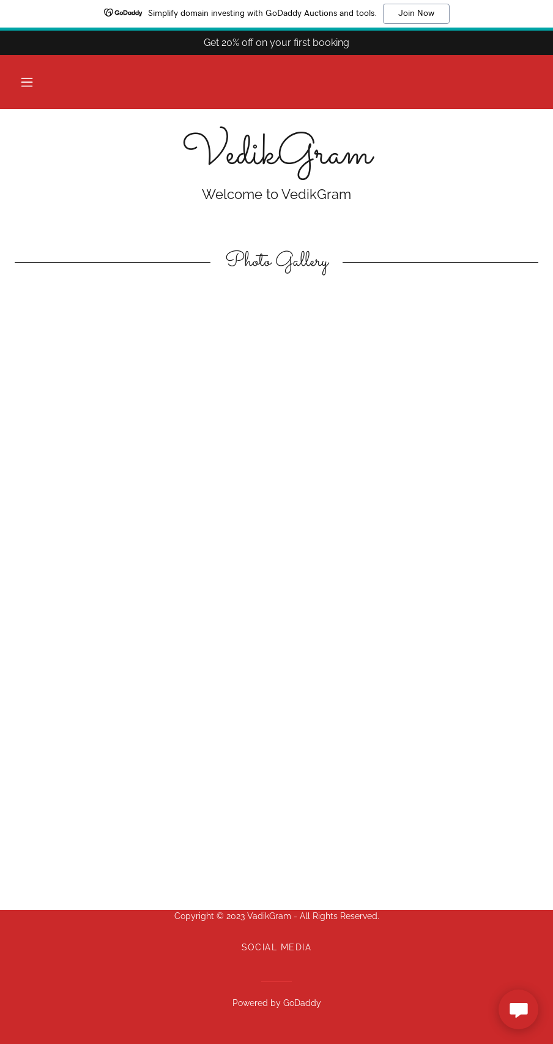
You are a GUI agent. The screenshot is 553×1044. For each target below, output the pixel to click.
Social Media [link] (277, 947)
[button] (27, 82)
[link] (276, 160)
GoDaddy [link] (302, 1003)
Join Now (416, 13)
